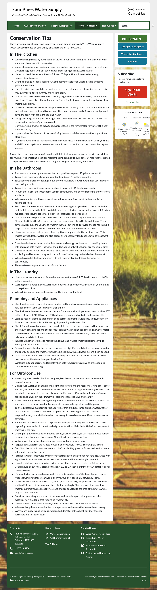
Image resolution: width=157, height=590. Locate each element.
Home (15, 25)
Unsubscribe (132, 102)
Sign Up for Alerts (132, 92)
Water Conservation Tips (98, 533)
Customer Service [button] (34, 25)
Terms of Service (52, 576)
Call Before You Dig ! (60, 537)
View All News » (51, 544)
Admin (144, 580)
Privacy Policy (38, 576)
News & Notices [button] (86, 25)
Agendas (132, 61)
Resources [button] (108, 25)
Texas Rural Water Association (94, 539)
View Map (19, 543)
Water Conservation (60, 533)
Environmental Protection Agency (98, 555)
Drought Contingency (132, 46)
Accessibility (66, 576)
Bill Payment (132, 39)
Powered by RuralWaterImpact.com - (116, 576)
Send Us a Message (24, 552)
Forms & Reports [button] (61, 25)
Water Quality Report (132, 54)
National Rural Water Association (96, 547)
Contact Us (136, 13)
